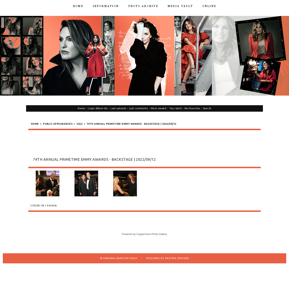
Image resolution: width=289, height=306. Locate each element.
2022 (79, 124)
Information (106, 6)
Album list (102, 108)
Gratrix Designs (176, 258)
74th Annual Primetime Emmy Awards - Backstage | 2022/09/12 (131, 124)
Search (207, 108)
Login (91, 108)
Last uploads (118, 108)
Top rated (175, 108)
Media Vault (180, 6)
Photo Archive (143, 6)
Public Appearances (57, 124)
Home (78, 6)
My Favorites (192, 108)
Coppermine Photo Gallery (151, 234)
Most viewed (158, 108)
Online (209, 6)
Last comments (138, 108)
